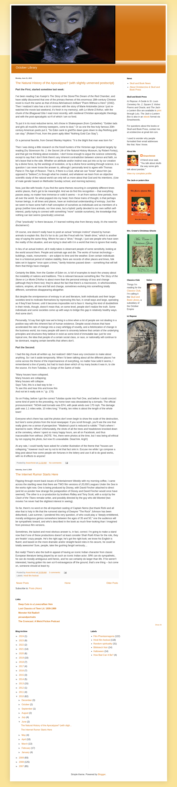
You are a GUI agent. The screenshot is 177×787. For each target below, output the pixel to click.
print (159, 110)
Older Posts (112, 583)
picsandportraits (27, 617)
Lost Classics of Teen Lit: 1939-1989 (37, 608)
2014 (21, 679)
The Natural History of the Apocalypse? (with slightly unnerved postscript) (64, 83)
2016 (21, 670)
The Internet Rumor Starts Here (36, 474)
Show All (158, 625)
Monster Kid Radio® (29, 613)
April (24, 739)
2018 (21, 662)
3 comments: (55, 572)
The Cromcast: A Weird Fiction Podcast (39, 621)
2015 (21, 675)
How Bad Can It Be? (103, 655)
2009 (21, 758)
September (27, 709)
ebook (147, 117)
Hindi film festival (31, 576)
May (24, 735)
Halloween (98, 651)
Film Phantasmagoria (103, 636)
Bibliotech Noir (100, 647)
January (26, 752)
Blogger (101, 774)
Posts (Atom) (35, 588)
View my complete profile (139, 173)
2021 (21, 649)
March (25, 744)
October (26, 704)
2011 (21, 692)
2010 (21, 696)
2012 (21, 688)
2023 (21, 640)
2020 (21, 653)
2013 (21, 683)
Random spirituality (102, 644)
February (26, 748)
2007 (21, 766)
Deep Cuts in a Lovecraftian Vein (35, 604)
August (25, 713)
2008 (21, 762)
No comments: (56, 463)
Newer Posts (22, 583)
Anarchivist (149, 156)
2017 (21, 666)
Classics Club (133, 291)
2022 (21, 645)
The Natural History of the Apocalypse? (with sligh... (46, 725)
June (24, 722)
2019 (21, 658)
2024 (21, 636)
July (24, 717)
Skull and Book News (140, 83)
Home (68, 583)
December (27, 700)
